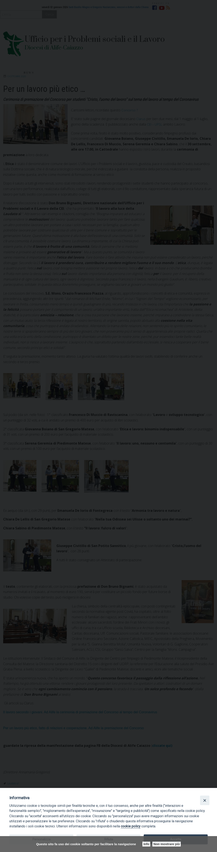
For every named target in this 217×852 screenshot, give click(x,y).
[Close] (204, 800)
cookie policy (130, 826)
